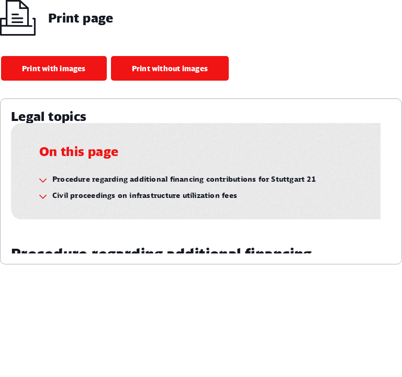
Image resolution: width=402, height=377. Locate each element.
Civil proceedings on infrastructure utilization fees (144, 195)
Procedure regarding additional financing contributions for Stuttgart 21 (184, 178)
